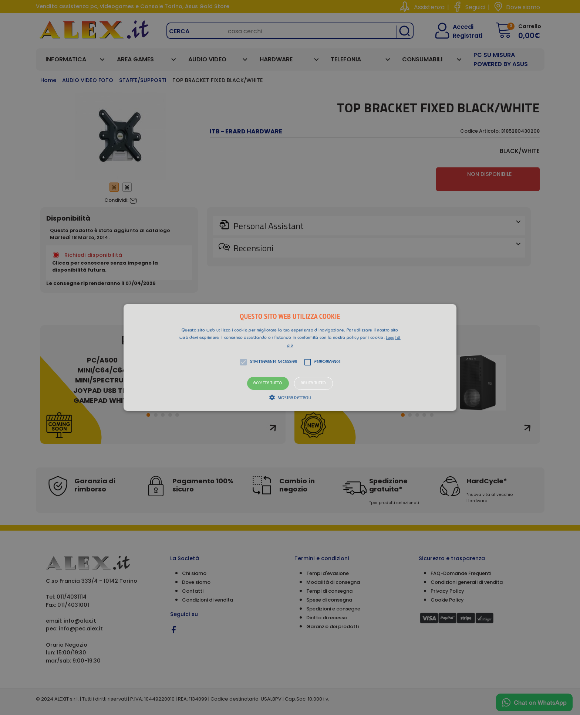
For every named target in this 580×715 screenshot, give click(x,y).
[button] (290, 357)
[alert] (290, 357)
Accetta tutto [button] (267, 383)
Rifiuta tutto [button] (313, 383)
